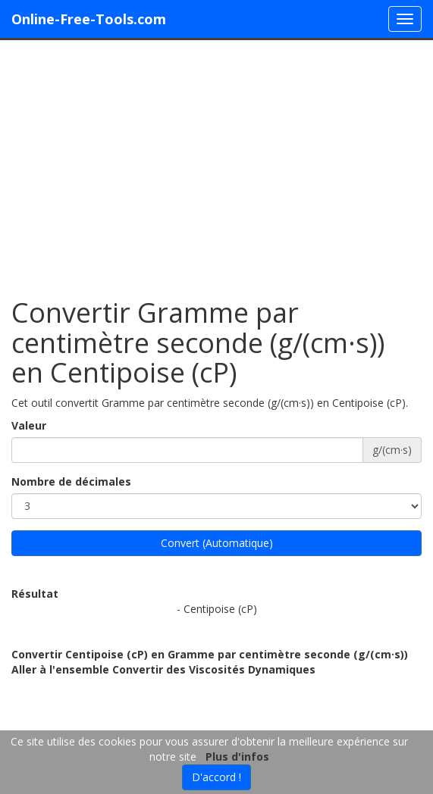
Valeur (28, 425)
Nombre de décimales (71, 481)
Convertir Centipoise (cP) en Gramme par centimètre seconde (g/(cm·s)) (209, 654)
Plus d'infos (237, 756)
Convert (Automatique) (217, 543)
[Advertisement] (216, 161)
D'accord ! (216, 777)
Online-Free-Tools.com (88, 19)
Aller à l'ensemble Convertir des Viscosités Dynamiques (163, 669)
